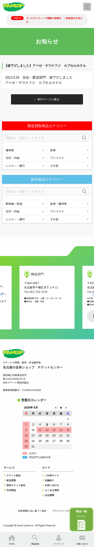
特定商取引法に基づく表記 (32, 510)
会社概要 (49, 495)
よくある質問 (52, 490)
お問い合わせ (52, 485)
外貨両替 (11, 490)
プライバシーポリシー (64, 510)
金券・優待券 (58, 204)
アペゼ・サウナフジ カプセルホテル (33, 82)
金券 (53, 150)
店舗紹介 (49, 480)
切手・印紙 (12, 158)
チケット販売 (13, 475)
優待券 (10, 150)
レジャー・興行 (15, 166)
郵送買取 (11, 480)
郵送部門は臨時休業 (40, 457)
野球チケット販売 (15, 485)
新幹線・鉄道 (14, 204)
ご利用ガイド (52, 475)
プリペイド (57, 158)
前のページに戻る (48, 99)
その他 (54, 166)
